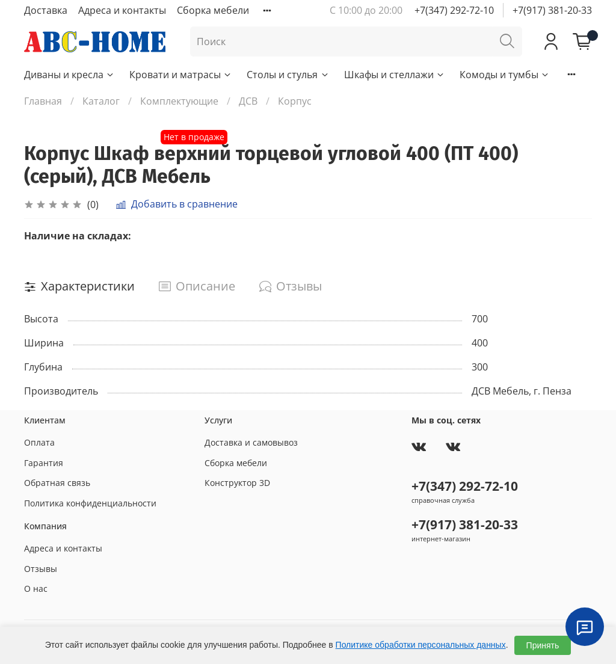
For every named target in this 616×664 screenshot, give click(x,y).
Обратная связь (57, 482)
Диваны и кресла (69, 74)
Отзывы (40, 568)
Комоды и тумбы (505, 74)
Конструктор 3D (237, 482)
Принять (542, 645)
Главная (43, 101)
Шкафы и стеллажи (394, 74)
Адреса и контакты (122, 10)
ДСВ (248, 101)
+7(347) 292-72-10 (454, 10)
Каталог (101, 101)
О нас (36, 588)
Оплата (39, 442)
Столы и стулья (288, 74)
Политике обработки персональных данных (421, 645)
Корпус (295, 101)
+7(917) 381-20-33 (552, 10)
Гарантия (43, 463)
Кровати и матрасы (180, 74)
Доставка (45, 10)
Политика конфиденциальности (90, 503)
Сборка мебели (213, 10)
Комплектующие (179, 101)
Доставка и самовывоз (251, 442)
